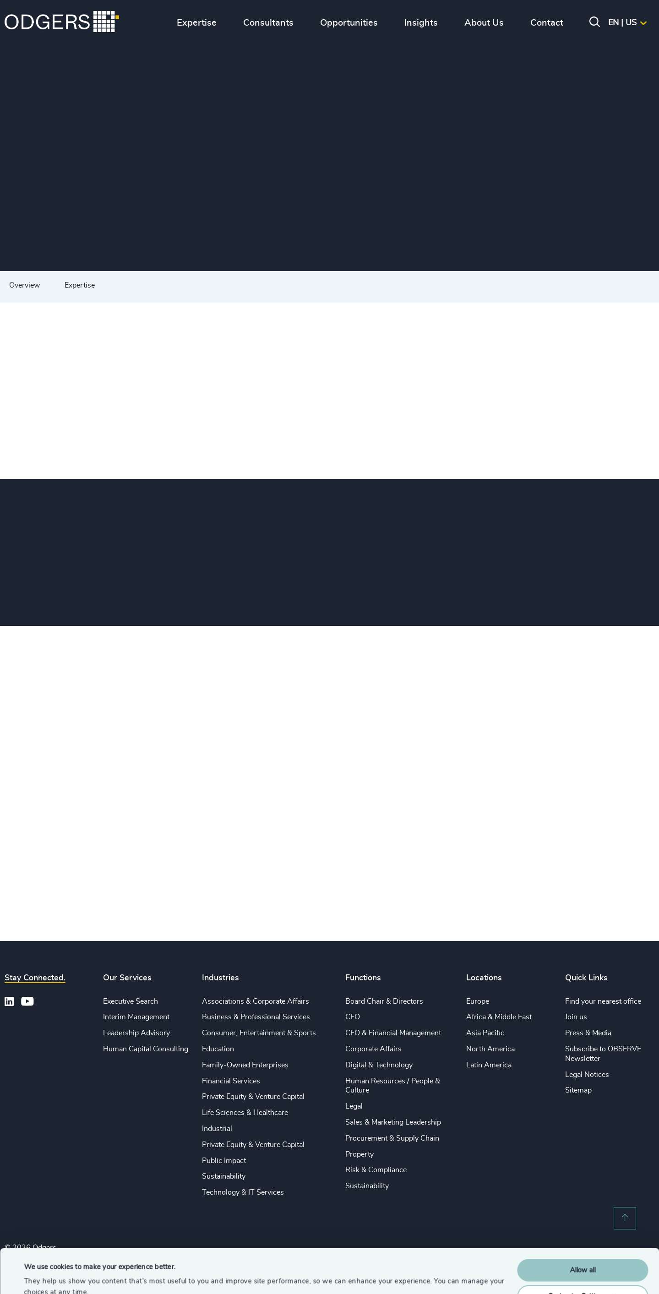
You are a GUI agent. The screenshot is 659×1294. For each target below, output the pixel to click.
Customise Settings (583, 1254)
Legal (354, 1106)
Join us (576, 1017)
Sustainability (223, 1176)
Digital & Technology (379, 1065)
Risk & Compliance (376, 1170)
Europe (477, 1001)
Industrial (217, 1128)
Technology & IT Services (243, 1192)
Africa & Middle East (499, 1017)
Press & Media (588, 1033)
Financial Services (231, 1081)
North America (490, 1049)
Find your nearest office (603, 1001)
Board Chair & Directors (384, 1001)
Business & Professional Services (256, 1017)
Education (218, 1049)
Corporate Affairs (373, 1049)
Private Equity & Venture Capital (253, 1096)
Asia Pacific (485, 1033)
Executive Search (130, 1001)
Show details (44, 1275)
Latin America (489, 1065)
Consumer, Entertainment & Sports (259, 1033)
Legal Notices (587, 1074)
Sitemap (578, 1090)
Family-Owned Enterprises (245, 1065)
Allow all (582, 1228)
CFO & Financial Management (393, 1033)
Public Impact (224, 1160)
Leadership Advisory (136, 1033)
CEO (352, 1017)
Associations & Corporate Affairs (255, 1001)
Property (359, 1154)
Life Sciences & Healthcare (245, 1112)
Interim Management (136, 1017)
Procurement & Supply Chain (392, 1138)
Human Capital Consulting (145, 1049)
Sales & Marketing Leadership (393, 1122)
